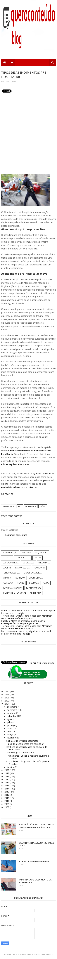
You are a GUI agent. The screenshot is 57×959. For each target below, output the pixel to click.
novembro (12, 709)
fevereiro (11, 737)
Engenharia (44, 562)
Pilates (20, 583)
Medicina (7, 578)
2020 (7, 770)
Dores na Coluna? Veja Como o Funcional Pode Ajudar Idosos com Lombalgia (28, 612)
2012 (7, 794)
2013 (7, 791)
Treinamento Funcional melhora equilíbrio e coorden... (27, 757)
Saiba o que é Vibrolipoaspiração (22, 740)
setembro (12, 716)
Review (46, 583)
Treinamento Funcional (14, 593)
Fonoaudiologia (11, 573)
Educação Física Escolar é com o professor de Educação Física (36, 826)
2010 (7, 800)
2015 (7, 785)
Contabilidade (23, 557)
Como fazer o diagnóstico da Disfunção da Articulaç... (27, 762)
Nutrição (20, 578)
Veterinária (35, 593)
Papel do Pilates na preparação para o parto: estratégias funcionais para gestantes (23, 622)
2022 (7, 700)
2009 (7, 804)
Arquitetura (41, 552)
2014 (7, 788)
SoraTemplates (23, 954)
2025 (7, 691)
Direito (37, 557)
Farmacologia (22, 567)
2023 (7, 697)
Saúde (42, 506)
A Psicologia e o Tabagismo (20, 752)
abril (9, 731)
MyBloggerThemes (43, 954)
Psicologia (33, 583)
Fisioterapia (39, 567)
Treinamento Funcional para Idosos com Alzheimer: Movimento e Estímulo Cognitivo (26, 617)
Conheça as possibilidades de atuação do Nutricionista (26, 748)
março (10, 734)
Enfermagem (30, 506)
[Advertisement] (24, 115)
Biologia (7, 557)
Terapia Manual (33, 588)
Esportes (7, 567)
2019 (7, 773)
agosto (11, 719)
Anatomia (26, 552)
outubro (11, 713)
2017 (7, 779)
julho (9, 722)
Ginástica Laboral (32, 573)
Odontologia (36, 578)
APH (19, 506)
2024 (7, 694)
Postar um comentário (16, 534)
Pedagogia (8, 583)
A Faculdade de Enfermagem (34, 861)
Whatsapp (39, 480)
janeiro (10, 767)
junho (10, 725)
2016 (7, 782)
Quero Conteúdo (42, 473)
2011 (7, 797)
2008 (7, 807)
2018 (7, 776)
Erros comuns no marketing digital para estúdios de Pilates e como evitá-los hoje (26, 632)
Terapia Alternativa (12, 588)
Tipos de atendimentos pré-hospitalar (24, 743)
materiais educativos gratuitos (19, 487)
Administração (10, 552)
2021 (7, 703)
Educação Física (11, 562)
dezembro (12, 706)
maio (10, 728)
